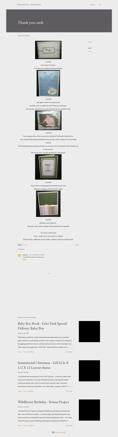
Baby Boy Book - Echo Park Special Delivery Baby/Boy (42, 326)
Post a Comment (28, 352)
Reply (25, 259)
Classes (90, 51)
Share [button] (90, 42)
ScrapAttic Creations (29, 4)
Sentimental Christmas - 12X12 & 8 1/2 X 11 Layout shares (43, 365)
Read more (69, 352)
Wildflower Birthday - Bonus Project (43, 401)
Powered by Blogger (59, 432)
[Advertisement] (46, 296)
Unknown (25, 255)
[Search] (92, 5)
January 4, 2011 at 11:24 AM (36, 255)
